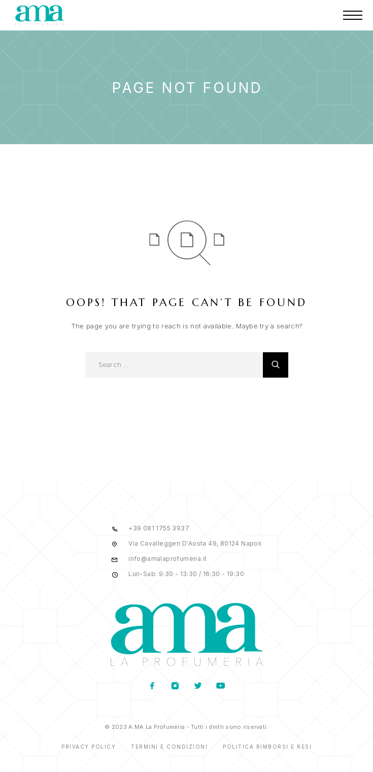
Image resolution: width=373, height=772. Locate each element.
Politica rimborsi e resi (267, 747)
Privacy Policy (88, 747)
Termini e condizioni (169, 747)
